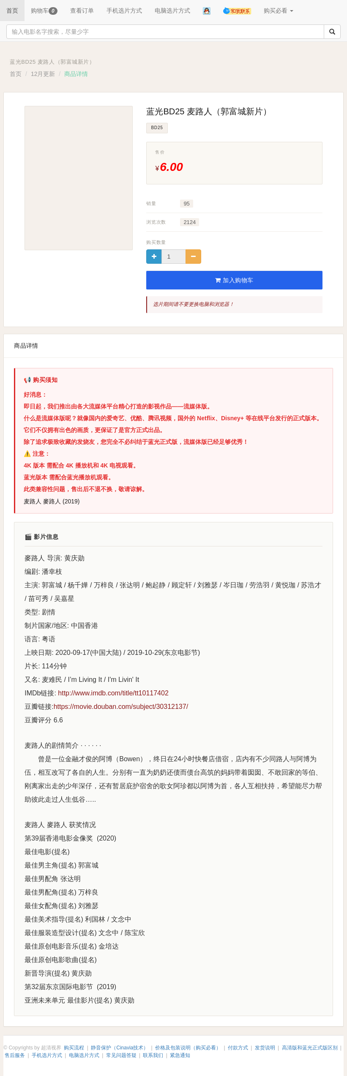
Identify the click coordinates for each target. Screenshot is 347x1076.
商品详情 (26, 345)
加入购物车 (234, 280)
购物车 (44, 11)
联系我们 (153, 1055)
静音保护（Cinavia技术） (119, 1048)
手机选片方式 (124, 10)
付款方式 (238, 1048)
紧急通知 (180, 1055)
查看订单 (82, 10)
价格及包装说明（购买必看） (188, 1048)
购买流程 (74, 1048)
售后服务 (15, 1055)
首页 (12, 10)
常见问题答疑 (121, 1055)
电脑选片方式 (172, 10)
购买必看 (278, 10)
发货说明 (265, 1048)
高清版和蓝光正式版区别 (310, 1048)
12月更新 (43, 73)
